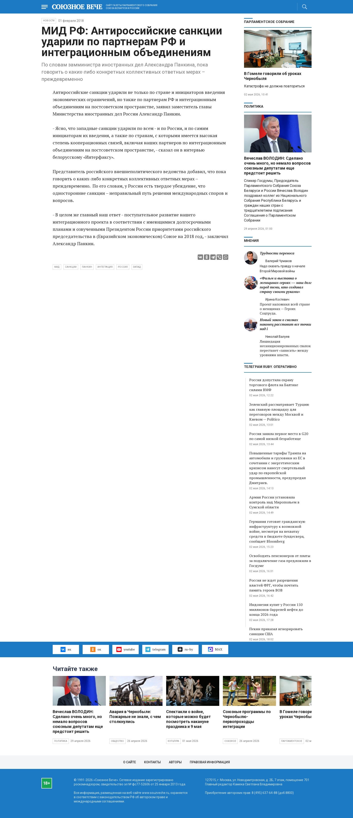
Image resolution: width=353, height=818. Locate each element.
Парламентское (291, 741)
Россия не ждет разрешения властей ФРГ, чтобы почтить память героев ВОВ (273, 585)
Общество (117, 741)
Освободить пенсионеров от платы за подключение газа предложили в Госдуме (280, 560)
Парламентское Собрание (269, 22)
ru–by (185, 649)
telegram (155, 649)
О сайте (129, 762)
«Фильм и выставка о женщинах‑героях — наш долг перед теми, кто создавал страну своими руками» (286, 285)
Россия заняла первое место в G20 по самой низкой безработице (278, 436)
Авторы (175, 762)
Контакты (152, 762)
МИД (57, 267)
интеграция (105, 267)
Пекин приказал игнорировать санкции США (276, 631)
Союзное (230, 741)
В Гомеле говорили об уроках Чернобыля (301, 714)
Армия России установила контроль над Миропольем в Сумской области (274, 502)
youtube (125, 649)
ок (95, 649)
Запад (137, 267)
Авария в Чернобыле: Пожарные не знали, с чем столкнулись (135, 716)
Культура (173, 741)
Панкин (87, 267)
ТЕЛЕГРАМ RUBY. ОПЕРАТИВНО (270, 367)
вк (66, 649)
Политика (253, 106)
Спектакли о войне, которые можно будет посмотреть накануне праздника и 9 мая (188, 719)
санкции (71, 267)
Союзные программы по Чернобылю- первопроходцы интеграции (247, 719)
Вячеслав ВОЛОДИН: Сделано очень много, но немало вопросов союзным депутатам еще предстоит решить (277, 165)
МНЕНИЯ (251, 241)
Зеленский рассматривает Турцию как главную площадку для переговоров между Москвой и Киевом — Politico (279, 412)
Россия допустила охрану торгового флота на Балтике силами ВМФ (273, 384)
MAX (215, 649)
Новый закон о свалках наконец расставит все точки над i (285, 324)
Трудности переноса (277, 253)
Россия (123, 267)
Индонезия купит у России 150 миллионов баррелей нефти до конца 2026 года (276, 609)
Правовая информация (210, 762)
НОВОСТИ (48, 20)
